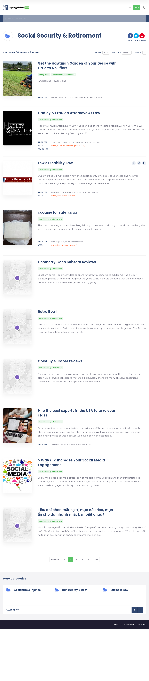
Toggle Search (14, 18)
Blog (116, 676)
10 (104, 53)
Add (137, 7)
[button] (143, 7)
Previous (55, 611)
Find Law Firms (128, 676)
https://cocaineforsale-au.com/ (64, 261)
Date (125, 53)
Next (96, 611)
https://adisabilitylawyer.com (63, 206)
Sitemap (142, 676)
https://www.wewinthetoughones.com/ (68, 151)
